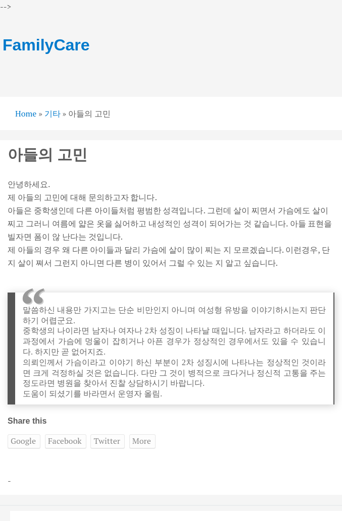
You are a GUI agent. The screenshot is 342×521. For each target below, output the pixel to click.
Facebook (65, 440)
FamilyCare (46, 45)
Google (23, 440)
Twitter (106, 440)
